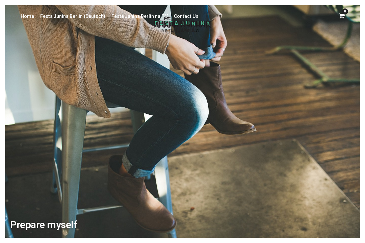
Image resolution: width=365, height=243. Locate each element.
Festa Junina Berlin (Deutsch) (72, 16)
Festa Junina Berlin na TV (139, 16)
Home (27, 16)
